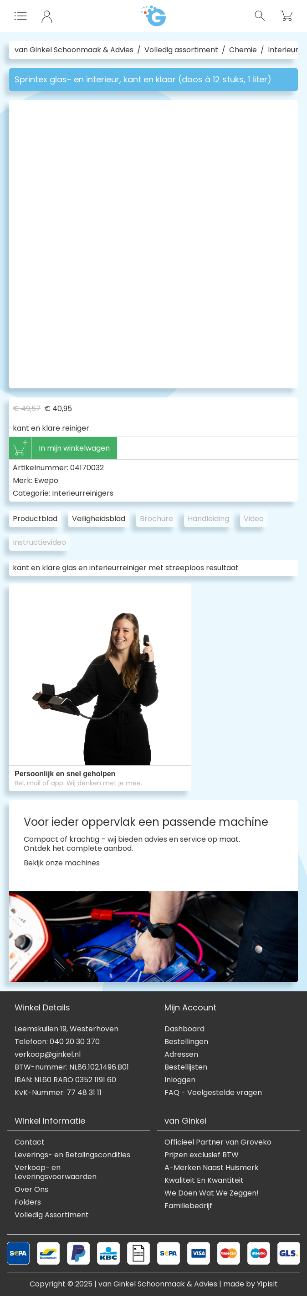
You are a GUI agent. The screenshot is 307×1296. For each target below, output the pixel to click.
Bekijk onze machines (62, 863)
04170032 (87, 467)
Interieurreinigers (82, 493)
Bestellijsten (185, 1067)
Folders (28, 1202)
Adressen (181, 1054)
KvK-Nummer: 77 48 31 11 (58, 1092)
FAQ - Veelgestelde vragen (213, 1092)
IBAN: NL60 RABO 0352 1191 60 (65, 1080)
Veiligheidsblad (98, 518)
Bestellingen (186, 1041)
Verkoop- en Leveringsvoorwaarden (56, 1172)
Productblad (35, 518)
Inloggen (179, 1080)
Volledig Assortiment (52, 1215)
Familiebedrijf (188, 1206)
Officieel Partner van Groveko (217, 1142)
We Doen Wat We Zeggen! (211, 1193)
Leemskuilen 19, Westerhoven (66, 1029)
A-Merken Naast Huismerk (211, 1167)
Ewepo (46, 480)
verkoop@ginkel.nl (48, 1054)
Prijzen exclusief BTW (201, 1155)
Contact (30, 1142)
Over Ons (31, 1189)
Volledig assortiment (181, 50)
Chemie (243, 50)
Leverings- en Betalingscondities (72, 1155)
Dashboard (184, 1029)
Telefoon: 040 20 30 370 (57, 1041)
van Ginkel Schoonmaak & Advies (74, 50)
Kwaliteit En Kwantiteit (204, 1180)
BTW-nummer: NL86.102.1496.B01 (72, 1067)
